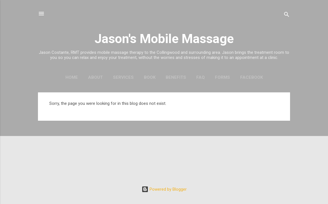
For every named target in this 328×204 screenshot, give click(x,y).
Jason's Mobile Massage (164, 38)
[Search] (286, 15)
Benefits (176, 77)
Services (123, 77)
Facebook (251, 77)
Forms (222, 77)
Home (71, 77)
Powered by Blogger (164, 189)
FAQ (200, 77)
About (95, 77)
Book (150, 77)
